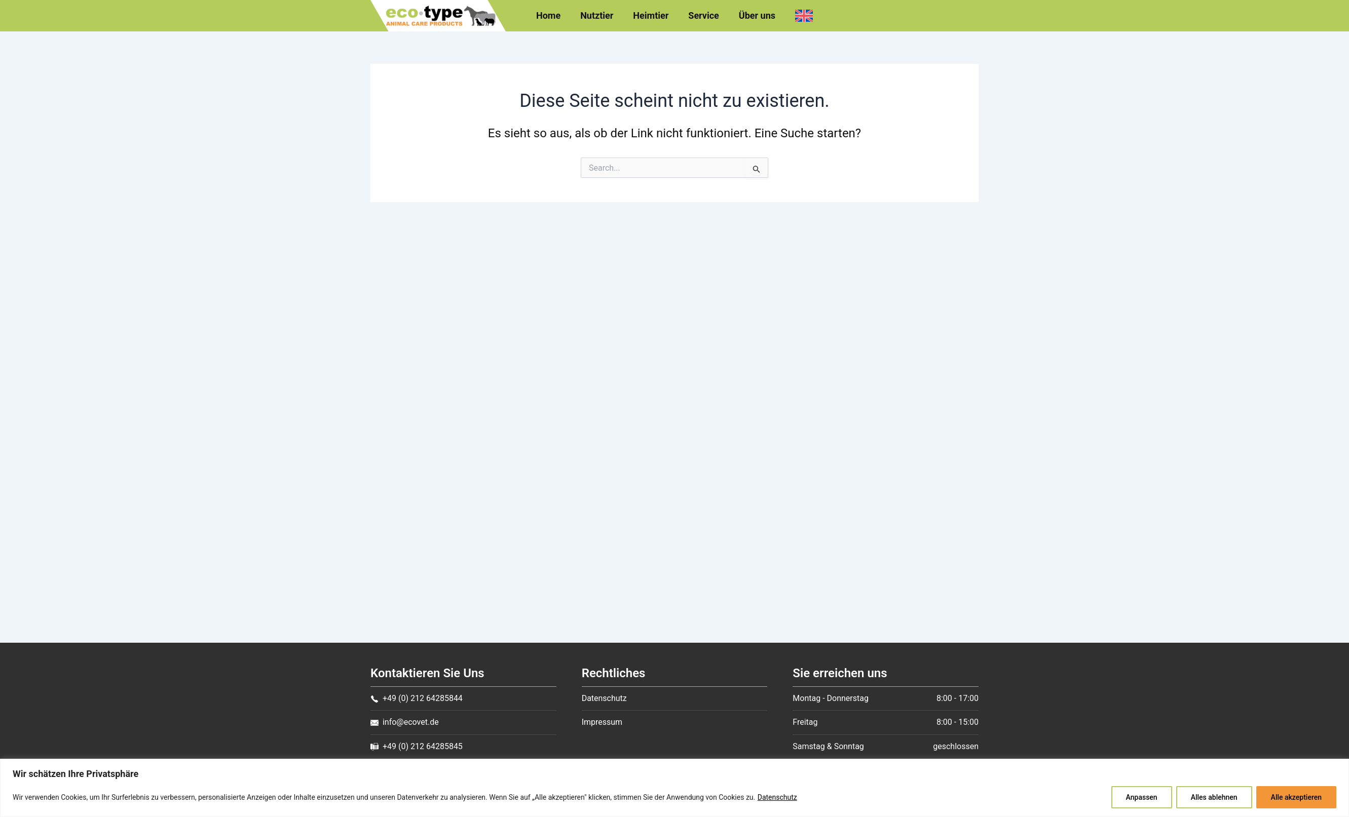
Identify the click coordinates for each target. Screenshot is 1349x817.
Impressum (602, 722)
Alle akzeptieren (1296, 797)
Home (552, 16)
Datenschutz (777, 797)
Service (703, 16)
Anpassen (1141, 797)
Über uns (754, 16)
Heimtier (651, 16)
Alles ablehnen (1214, 797)
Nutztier (599, 16)
